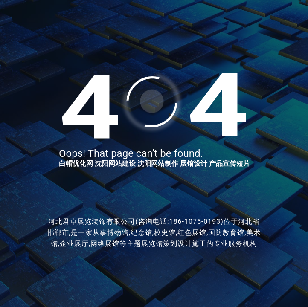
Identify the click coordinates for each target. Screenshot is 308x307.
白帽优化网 (76, 163)
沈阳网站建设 (115, 163)
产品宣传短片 (229, 163)
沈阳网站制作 (157, 163)
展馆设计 (193, 163)
